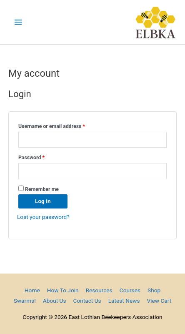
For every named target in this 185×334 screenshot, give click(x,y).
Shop (154, 290)
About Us (54, 300)
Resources (99, 290)
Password (41, 157)
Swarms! (25, 300)
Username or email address (61, 125)
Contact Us (87, 300)
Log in (43, 201)
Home (32, 290)
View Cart (159, 300)
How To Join (63, 290)
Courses (130, 290)
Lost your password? (43, 216)
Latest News (124, 300)
